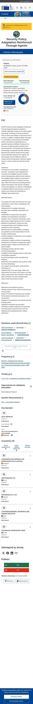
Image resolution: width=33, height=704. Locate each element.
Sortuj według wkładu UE (16, 447)
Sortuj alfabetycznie (6, 446)
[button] (21, 8)
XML (17, 565)
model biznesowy (23, 335)
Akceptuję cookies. (16, 696)
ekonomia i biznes (20, 332)
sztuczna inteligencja (8, 329)
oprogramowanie (6, 340)
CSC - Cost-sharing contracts (10, 402)
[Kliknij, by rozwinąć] (30, 456)
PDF (18, 570)
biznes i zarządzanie (7, 335)
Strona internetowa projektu (13, 72)
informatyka (20, 327)
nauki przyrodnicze (7, 327)
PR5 (5, 18)
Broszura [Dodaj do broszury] (9, 581)
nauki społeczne (6, 332)
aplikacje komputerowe (23, 340)
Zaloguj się (17, 8)
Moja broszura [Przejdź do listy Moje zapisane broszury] (22, 581)
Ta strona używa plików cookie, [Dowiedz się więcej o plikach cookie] (11, 690)
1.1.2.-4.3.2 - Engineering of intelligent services (16, 378)
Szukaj (25, 8)
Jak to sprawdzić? (26, 1)
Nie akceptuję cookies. (16, 701)
